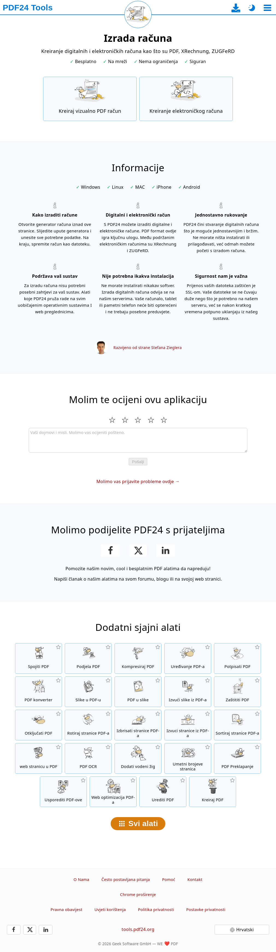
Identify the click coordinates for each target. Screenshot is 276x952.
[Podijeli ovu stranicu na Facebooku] (110, 550)
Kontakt (194, 879)
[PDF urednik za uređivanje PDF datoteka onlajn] (187, 658)
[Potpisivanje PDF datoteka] (237, 658)
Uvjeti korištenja (110, 909)
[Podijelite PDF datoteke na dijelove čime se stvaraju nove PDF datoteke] (88, 658)
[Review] (138, 440)
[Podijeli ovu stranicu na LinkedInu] (165, 550)
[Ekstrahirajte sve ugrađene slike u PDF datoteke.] (187, 691)
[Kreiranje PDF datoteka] (212, 791)
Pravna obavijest (66, 909)
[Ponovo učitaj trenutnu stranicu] (138, 14)
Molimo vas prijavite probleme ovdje (135, 481)
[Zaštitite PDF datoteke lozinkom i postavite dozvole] (237, 691)
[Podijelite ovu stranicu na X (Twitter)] (137, 550)
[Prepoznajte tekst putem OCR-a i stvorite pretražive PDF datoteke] (88, 758)
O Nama (81, 879)
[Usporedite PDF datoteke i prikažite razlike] (63, 791)
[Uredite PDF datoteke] (162, 791)
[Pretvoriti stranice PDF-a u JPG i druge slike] (138, 691)
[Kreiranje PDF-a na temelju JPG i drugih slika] (88, 691)
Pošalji (138, 461)
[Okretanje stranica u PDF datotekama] (88, 725)
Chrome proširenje (138, 894)
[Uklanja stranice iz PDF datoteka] (138, 725)
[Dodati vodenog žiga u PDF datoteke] (138, 758)
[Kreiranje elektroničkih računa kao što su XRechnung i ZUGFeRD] (186, 99)
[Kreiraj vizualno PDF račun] (90, 99)
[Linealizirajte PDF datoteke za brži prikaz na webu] (113, 791)
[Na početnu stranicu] (27, 7)
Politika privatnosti (156, 909)
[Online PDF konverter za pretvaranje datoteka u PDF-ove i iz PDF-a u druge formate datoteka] (38, 691)
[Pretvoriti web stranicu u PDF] (38, 758)
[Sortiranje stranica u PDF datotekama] (237, 725)
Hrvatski (245, 930)
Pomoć (168, 879)
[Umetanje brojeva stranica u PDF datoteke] (187, 758)
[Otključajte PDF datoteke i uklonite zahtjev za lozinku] (38, 725)
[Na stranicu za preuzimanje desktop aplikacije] (236, 7)
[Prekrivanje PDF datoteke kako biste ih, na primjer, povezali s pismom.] (237, 758)
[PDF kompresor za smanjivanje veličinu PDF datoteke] (138, 658)
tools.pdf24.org (138, 929)
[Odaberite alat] (267, 7)
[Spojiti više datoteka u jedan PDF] (38, 658)
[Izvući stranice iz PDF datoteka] (187, 725)
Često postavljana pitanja (125, 879)
